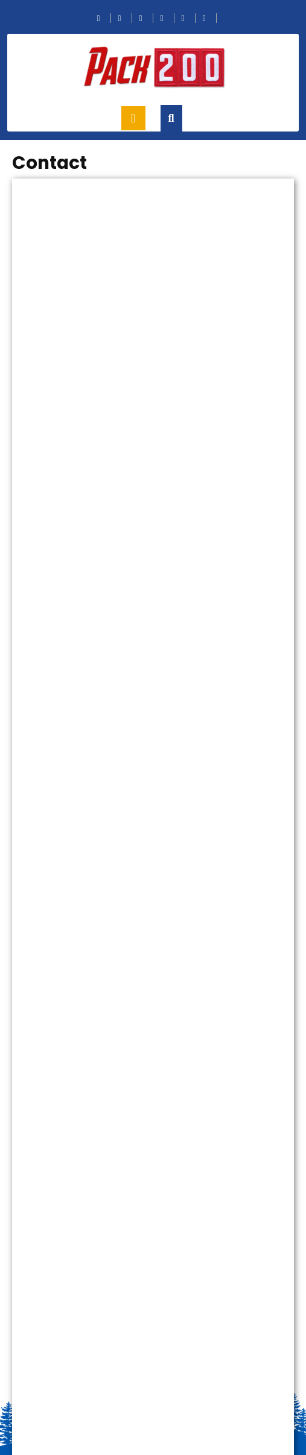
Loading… (153, 809)
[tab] (133, 118)
